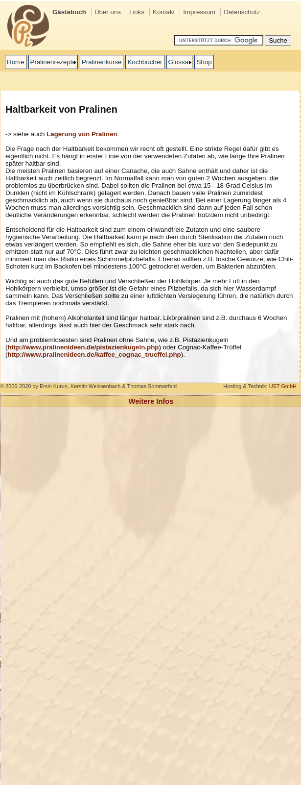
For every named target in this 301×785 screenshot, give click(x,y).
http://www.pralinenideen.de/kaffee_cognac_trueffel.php (94, 354)
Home (15, 62)
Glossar (179, 62)
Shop (203, 62)
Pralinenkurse (102, 62)
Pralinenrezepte (53, 62)
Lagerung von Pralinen (81, 134)
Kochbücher (144, 62)
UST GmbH (283, 386)
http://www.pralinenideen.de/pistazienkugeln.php (83, 347)
